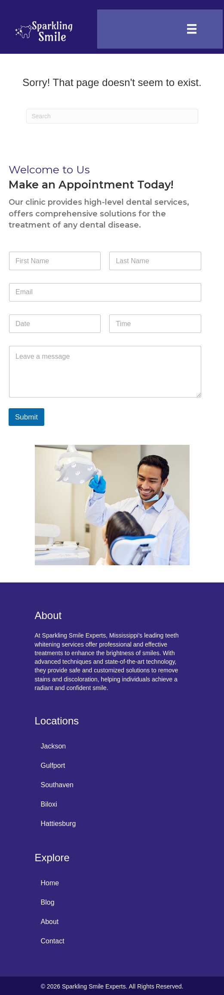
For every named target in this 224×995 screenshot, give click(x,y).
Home (50, 883)
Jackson (53, 746)
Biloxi (49, 804)
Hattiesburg (58, 823)
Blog (48, 902)
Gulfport (53, 765)
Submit (26, 417)
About (50, 921)
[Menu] (192, 29)
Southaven (57, 785)
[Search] (112, 116)
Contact (52, 941)
